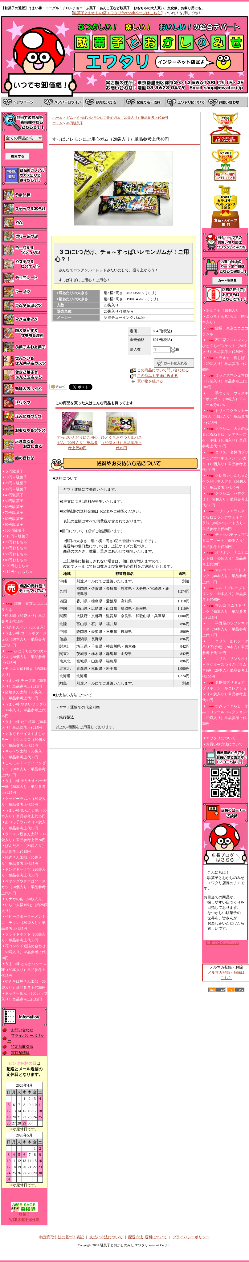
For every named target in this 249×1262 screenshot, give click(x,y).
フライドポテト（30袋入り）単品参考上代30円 (23, 937)
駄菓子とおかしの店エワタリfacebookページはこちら (117, 13)
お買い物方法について (224, 744)
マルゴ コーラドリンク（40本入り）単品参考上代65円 (224, 576)
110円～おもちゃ (19, 571)
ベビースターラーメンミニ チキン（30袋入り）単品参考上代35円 (23, 922)
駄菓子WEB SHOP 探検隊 (24, 1215)
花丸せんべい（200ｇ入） (26, 627)
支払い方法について (106, 1237)
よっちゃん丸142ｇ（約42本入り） (225, 319)
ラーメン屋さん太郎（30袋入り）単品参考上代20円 (23, 837)
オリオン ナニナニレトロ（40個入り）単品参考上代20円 (225, 558)
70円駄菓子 (14, 512)
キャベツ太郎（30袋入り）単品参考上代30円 (21, 754)
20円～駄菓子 (16, 483)
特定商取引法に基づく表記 (61, 1237)
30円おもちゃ (16, 548)
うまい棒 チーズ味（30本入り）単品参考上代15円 (24, 683)
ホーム (57, 117)
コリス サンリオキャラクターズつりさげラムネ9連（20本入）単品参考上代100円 (225, 668)
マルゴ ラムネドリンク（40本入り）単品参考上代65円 (224, 611)
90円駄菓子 (14, 524)
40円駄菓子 (14, 495)
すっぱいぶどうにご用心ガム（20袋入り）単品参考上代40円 (77, 442)
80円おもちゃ (16, 560)
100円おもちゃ (17, 566)
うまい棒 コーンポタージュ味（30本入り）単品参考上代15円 (24, 639)
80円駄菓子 (14, 519)
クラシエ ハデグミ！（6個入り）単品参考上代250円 (225, 499)
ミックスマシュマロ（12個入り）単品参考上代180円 (225, 381)
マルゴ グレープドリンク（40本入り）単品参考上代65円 (224, 594)
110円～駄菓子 (17, 536)
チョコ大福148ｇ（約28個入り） (24, 671)
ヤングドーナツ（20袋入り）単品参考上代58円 (23, 872)
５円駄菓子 (14, 471)
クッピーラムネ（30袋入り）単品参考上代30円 (23, 802)
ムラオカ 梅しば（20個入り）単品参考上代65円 (224, 364)
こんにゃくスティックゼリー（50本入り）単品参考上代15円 (23, 769)
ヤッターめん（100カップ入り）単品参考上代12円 (24, 996)
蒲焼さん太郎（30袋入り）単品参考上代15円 (21, 695)
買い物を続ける (150, 381)
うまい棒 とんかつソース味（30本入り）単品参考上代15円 (24, 970)
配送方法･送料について (147, 1237)
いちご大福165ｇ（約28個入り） (24, 908)
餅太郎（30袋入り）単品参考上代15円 (23, 618)
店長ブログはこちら (222, 943)
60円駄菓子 (14, 507)
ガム (69, 117)
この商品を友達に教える (157, 375)
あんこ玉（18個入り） (224, 310)
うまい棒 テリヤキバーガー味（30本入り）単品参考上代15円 (24, 787)
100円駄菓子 (15, 530)
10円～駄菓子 (16, 477)
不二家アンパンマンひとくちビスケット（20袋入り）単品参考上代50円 (225, 346)
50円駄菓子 (14, 501)
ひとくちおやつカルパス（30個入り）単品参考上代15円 (24, 657)
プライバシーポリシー (191, 1237)
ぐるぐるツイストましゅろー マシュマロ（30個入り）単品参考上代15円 (23, 740)
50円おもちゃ (16, 554)
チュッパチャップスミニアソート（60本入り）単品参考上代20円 (225, 541)
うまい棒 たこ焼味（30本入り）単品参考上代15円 (24, 725)
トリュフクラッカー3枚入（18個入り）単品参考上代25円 (225, 417)
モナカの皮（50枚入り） (25, 899)
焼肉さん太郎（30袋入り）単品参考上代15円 (21, 860)
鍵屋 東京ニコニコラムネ (24, 606)
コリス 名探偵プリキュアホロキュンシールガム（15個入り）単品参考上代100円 (225, 461)
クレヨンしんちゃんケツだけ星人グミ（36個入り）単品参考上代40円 (225, 481)
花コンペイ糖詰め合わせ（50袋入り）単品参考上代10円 (23, 952)
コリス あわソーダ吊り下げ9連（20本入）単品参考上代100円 (225, 647)
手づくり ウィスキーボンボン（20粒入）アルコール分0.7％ (225, 399)
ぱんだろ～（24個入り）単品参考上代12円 (23, 849)
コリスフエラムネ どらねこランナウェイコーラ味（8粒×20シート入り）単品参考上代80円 (224, 520)
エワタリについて (220, 738)
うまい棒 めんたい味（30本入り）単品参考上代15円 (24, 813)
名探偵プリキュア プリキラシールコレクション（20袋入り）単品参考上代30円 (225, 691)
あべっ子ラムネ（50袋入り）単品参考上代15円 (23, 825)
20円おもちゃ (16, 542)
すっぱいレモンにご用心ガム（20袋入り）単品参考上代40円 (122, 117)
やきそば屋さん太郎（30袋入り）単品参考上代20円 (23, 984)
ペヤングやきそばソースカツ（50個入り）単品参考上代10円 (23, 887)
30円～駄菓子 (16, 489)
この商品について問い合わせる (163, 370)
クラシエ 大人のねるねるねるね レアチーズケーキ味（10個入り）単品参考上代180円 (225, 437)
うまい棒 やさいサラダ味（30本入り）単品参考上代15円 (24, 710)
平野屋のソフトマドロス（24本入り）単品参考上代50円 (225, 629)
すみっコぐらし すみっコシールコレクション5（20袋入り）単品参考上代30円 (225, 715)
